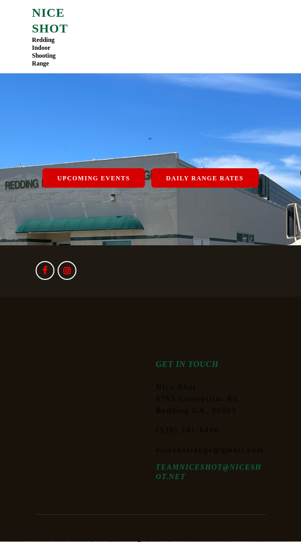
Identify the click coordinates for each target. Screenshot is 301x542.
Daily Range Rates (204, 178)
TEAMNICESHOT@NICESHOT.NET (209, 472)
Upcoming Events (94, 178)
